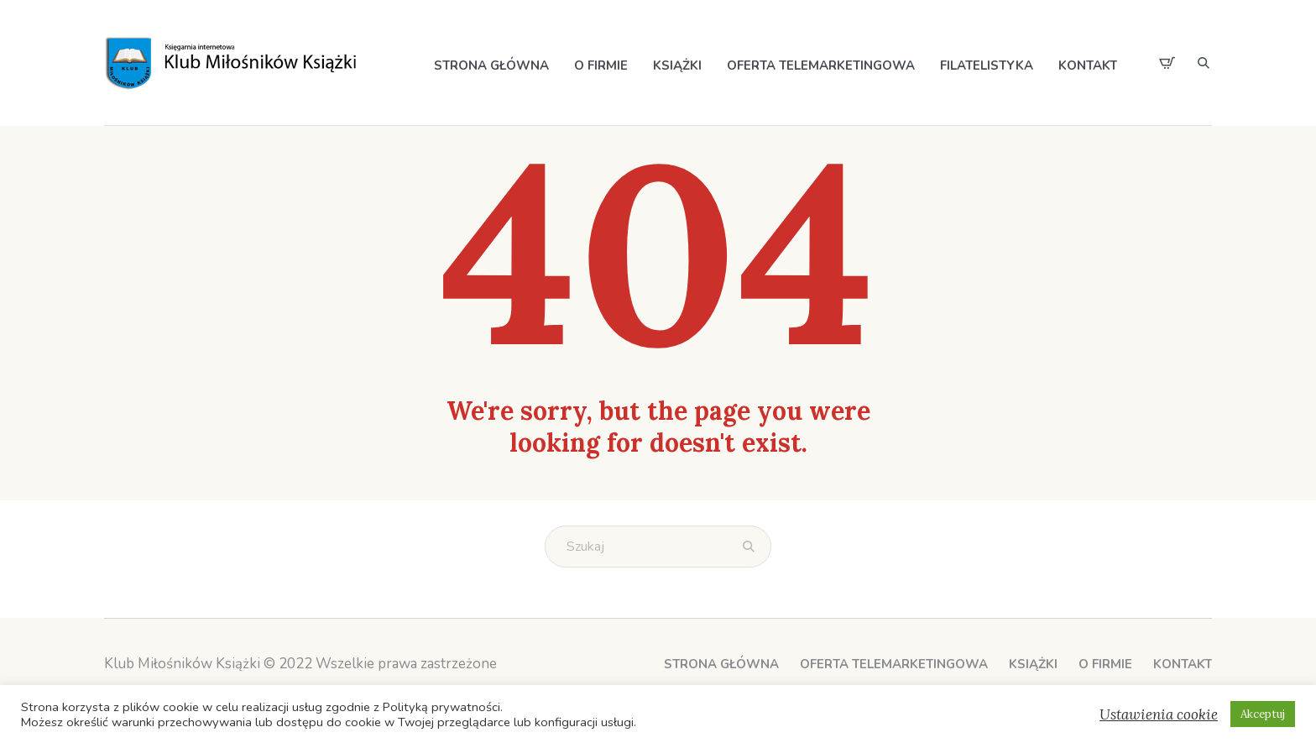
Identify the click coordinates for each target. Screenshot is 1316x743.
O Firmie (1105, 664)
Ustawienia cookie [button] (1158, 714)
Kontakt (1182, 664)
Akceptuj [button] (1262, 714)
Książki (1033, 664)
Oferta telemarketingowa (894, 664)
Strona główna (721, 664)
